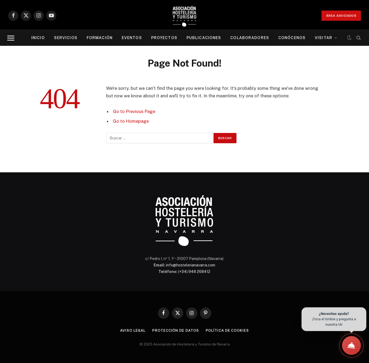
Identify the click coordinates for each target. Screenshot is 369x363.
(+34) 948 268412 (194, 271)
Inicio (38, 38)
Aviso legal (132, 330)
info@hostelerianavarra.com (190, 265)
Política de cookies (227, 330)
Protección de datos (175, 330)
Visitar (323, 38)
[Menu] (10, 38)
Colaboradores (249, 38)
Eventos (132, 38)
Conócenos (292, 38)
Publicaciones (204, 38)
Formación (100, 38)
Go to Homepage (131, 121)
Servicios (65, 38)
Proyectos (164, 38)
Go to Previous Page (134, 111)
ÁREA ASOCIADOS (341, 16)
